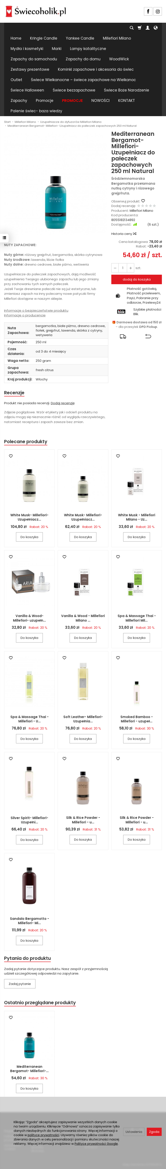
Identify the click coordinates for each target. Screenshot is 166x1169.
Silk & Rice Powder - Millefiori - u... (83, 819)
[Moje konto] (148, 28)
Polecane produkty (25, 441)
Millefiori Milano (117, 38)
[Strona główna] (35, 11)
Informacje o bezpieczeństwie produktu (36, 310)
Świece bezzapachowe (74, 90)
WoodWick (119, 59)
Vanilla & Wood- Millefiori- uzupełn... (29, 618)
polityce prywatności (43, 1135)
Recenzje (14, 393)
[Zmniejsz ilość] (130, 268)
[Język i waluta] (156, 28)
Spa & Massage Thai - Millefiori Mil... (137, 618)
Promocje (44, 100)
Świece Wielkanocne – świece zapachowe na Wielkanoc (83, 79)
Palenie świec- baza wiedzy (36, 111)
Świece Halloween (27, 90)
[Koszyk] (140, 28)
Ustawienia (134, 1132)
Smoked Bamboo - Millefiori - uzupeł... (136, 719)
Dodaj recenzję (63, 403)
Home (16, 38)
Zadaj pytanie (20, 983)
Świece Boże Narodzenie (126, 90)
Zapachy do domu (83, 59)
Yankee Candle (80, 38)
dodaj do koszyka (137, 279)
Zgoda (154, 1132)
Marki (56, 48)
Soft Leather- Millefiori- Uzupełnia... (83, 719)
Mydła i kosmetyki (27, 48)
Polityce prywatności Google (96, 1144)
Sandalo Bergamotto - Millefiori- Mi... (29, 920)
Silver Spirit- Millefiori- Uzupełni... (29, 820)
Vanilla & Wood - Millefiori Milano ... (83, 618)
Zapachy (19, 100)
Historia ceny (123, 233)
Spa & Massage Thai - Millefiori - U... (29, 719)
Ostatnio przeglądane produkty (40, 1003)
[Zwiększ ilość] (115, 268)
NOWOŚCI (100, 100)
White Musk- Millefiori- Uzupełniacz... (29, 517)
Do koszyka (29, 537)
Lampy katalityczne (88, 48)
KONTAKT (126, 100)
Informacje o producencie (25, 315)
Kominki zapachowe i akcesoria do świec (96, 69)
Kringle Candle (43, 38)
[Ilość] (122, 268)
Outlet (16, 79)
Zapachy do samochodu (34, 59)
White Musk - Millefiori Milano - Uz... (136, 517)
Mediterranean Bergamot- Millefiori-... (29, 1068)
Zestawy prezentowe (30, 69)
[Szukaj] (132, 28)
